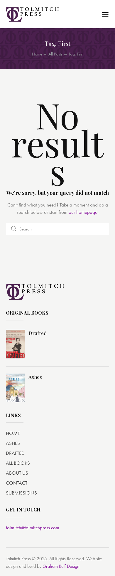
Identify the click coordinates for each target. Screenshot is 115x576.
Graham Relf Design (61, 566)
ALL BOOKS (18, 463)
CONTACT (16, 483)
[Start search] (14, 229)
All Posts (55, 54)
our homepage (83, 212)
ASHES (13, 443)
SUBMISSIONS (21, 493)
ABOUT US (17, 473)
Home (37, 54)
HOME (13, 433)
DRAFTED (15, 453)
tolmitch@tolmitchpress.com (32, 527)
